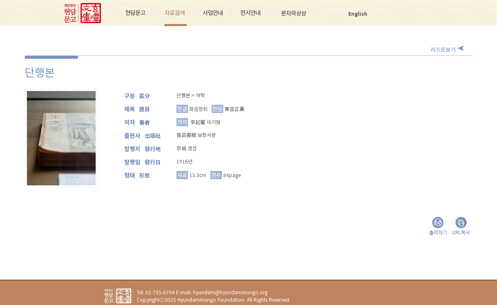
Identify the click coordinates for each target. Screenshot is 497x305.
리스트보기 (443, 49)
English (357, 13)
